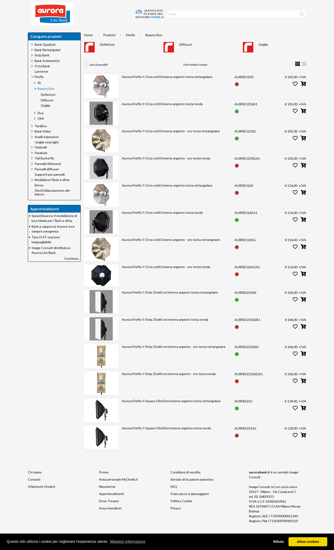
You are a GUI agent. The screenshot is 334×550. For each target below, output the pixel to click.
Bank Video (43, 140)
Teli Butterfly (44, 167)
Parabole (41, 162)
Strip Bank (42, 64)
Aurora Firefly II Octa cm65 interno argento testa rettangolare (167, 195)
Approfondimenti (108, 32)
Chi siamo (81, 32)
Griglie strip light (47, 151)
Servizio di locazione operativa (191, 489)
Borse (39, 194)
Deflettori (107, 54)
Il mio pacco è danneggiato (189, 503)
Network (156, 32)
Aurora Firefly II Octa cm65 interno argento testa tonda (162, 222)
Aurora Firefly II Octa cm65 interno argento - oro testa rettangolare (171, 249)
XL (39, 92)
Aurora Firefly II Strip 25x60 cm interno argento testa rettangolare (170, 302)
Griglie (263, 54)
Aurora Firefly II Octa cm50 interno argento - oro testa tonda (166, 167)
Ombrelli (41, 157)
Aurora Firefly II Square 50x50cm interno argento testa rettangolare (171, 410)
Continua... (72, 268)
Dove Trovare (109, 510)
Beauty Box (153, 44)
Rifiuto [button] (278, 542)
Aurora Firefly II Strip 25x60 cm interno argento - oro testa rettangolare (173, 356)
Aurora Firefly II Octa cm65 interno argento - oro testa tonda (166, 276)
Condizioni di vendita (185, 481)
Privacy (175, 517)
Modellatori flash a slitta (52, 189)
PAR (41, 128)
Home (35, 32)
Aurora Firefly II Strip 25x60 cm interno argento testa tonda (165, 329)
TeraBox (41, 135)
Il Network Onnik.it (41, 496)
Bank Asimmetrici (47, 70)
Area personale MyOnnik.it (118, 489)
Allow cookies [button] (308, 542)
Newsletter (107, 496)
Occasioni (134, 32)
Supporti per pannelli (50, 184)
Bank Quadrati (45, 54)
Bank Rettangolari (48, 59)
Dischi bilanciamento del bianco (52, 202)
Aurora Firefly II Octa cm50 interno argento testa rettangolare (167, 86)
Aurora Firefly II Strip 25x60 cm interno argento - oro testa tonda (169, 383)
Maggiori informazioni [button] (127, 542)
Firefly (130, 44)
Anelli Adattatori (47, 146)
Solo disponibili (99, 74)
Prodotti (109, 44)
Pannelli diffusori (47, 178)
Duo (41, 122)
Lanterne (41, 81)
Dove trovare (56, 32)
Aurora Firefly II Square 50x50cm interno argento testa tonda (166, 437)
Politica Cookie (181, 510)
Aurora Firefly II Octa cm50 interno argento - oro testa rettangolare (171, 140)
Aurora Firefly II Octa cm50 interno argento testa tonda (162, 113)
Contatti (34, 489)
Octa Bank (42, 75)
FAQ (173, 496)
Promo (104, 481)
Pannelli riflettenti (48, 173)
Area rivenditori (110, 517)
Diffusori (185, 54)
